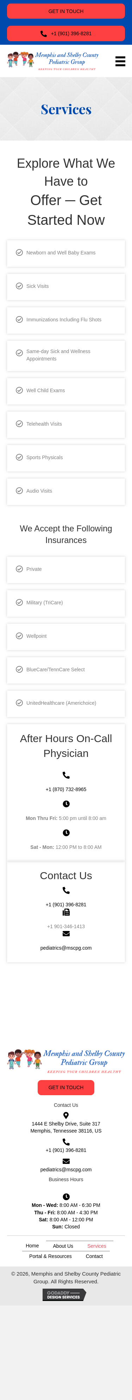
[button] (66, 11)
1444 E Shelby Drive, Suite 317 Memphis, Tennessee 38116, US (65, 1127)
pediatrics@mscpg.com (66, 948)
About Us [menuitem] (63, 1246)
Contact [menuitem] (94, 1256)
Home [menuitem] (32, 1245)
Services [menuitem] (96, 1246)
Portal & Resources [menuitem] (50, 1256)
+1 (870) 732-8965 (66, 789)
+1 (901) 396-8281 (66, 904)
